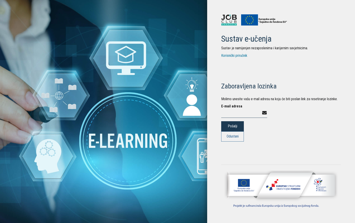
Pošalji (232, 126)
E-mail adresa (231, 106)
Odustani (233, 136)
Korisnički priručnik (234, 55)
